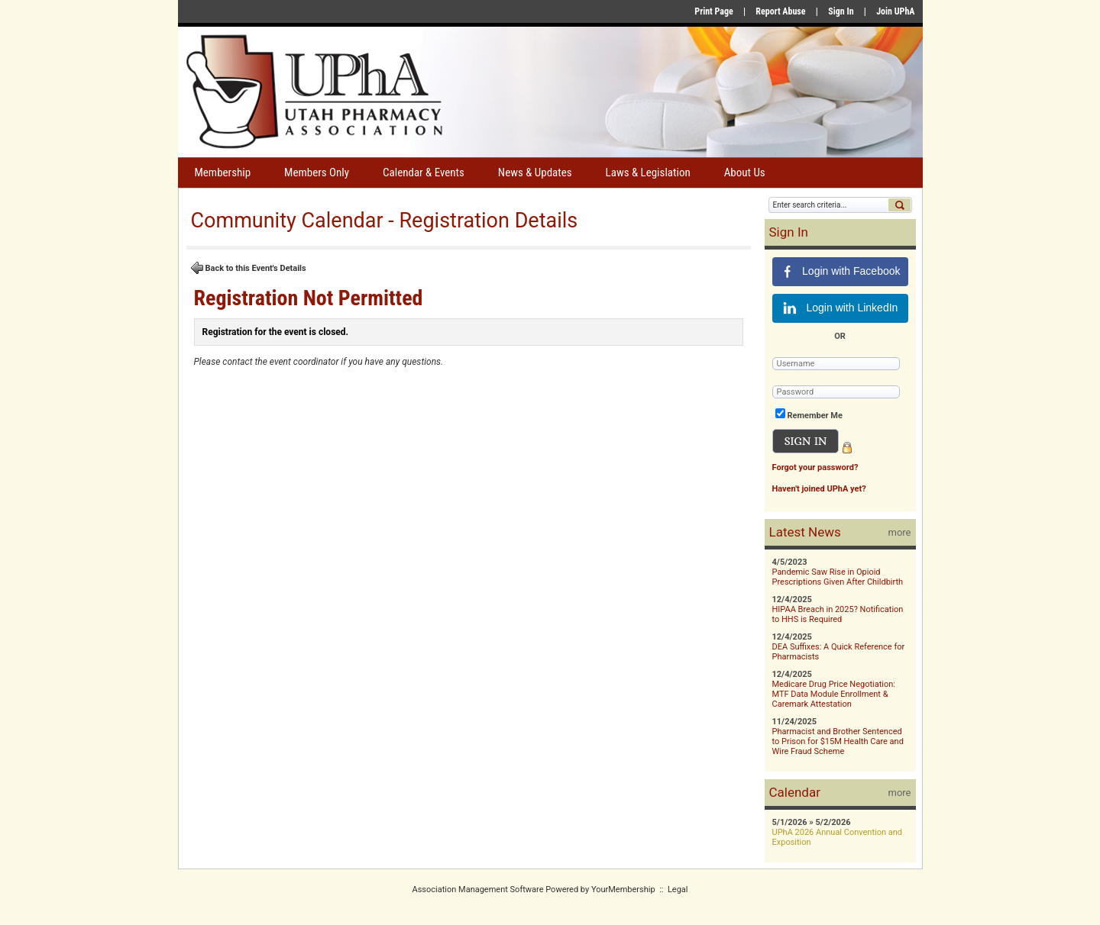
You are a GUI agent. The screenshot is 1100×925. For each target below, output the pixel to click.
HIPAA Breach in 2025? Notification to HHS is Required (838, 614)
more (899, 532)
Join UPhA (895, 11)
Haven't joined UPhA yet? (819, 489)
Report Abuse (780, 11)
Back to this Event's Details (248, 268)
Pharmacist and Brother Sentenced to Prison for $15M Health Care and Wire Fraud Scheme (838, 741)
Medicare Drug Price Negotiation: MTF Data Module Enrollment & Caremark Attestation (834, 694)
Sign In (840, 11)
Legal (678, 889)
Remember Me (815, 416)
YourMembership (623, 889)
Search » (899, 204)
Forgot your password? (815, 467)
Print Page (713, 11)
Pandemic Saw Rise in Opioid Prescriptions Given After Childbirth (838, 577)
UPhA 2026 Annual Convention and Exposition (837, 837)
